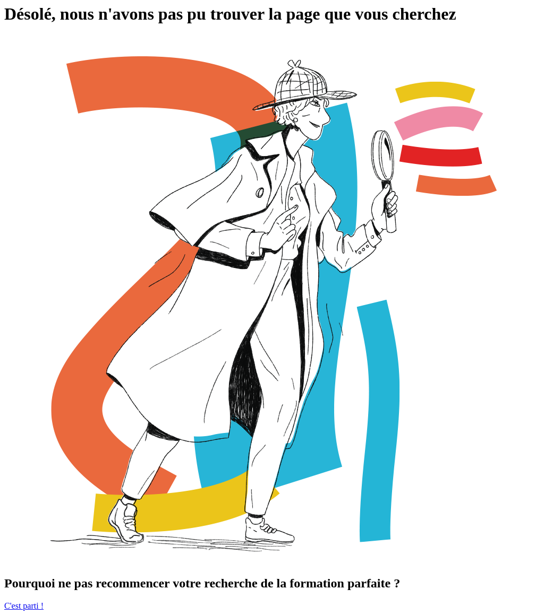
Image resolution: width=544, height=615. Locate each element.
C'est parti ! (24, 605)
